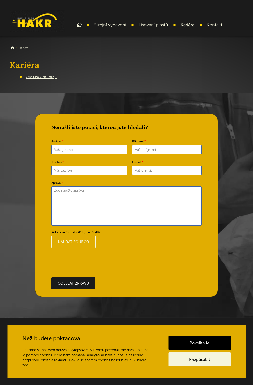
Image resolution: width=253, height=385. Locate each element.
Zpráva (57, 183)
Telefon (57, 162)
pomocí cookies (39, 355)
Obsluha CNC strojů (41, 77)
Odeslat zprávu (73, 283)
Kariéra (187, 25)
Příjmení (139, 141)
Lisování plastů (153, 25)
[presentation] (89, 262)
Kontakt (214, 25)
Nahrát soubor (73, 242)
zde (25, 365)
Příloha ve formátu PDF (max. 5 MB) (75, 232)
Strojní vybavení (110, 25)
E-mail (137, 162)
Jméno (57, 141)
